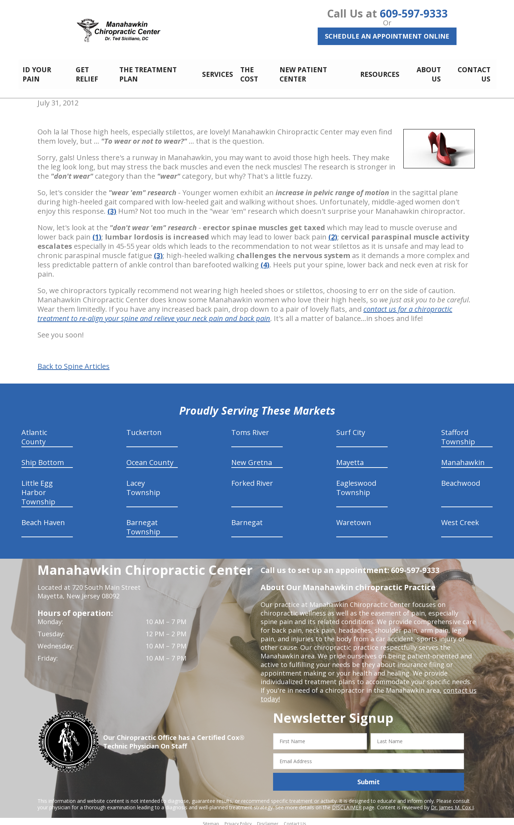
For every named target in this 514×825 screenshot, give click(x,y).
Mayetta (350, 458)
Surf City (350, 428)
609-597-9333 (414, 13)
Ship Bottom (42, 458)
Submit (368, 778)
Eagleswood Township (356, 483)
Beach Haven (43, 518)
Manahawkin (463, 458)
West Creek (460, 518)
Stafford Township (458, 433)
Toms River (250, 428)
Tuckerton (144, 428)
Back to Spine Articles (73, 362)
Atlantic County (34, 433)
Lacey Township (143, 483)
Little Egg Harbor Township (38, 488)
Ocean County (149, 458)
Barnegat (247, 518)
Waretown (353, 518)
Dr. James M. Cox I (452, 803)
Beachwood (460, 479)
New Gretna (251, 458)
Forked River (252, 479)
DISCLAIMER (347, 803)
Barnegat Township (143, 523)
